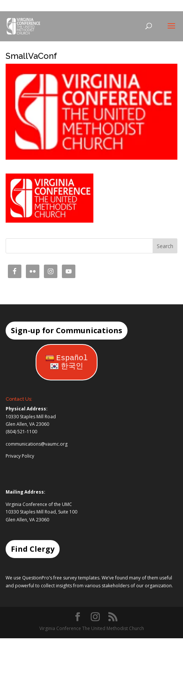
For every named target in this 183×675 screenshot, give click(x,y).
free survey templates (76, 578)
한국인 (66, 366)
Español (66, 358)
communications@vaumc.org (37, 444)
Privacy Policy (20, 456)
